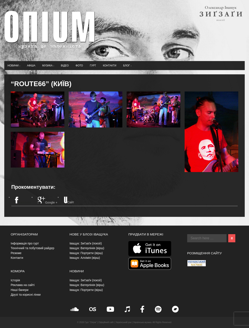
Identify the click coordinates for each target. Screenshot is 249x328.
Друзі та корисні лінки (26, 294)
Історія (15, 280)
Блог (127, 65)
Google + (47, 200)
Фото (79, 65)
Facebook (23, 200)
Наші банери (19, 290)
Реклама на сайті (23, 285)
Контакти (109, 65)
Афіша (31, 65)
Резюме (16, 253)
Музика (48, 65)
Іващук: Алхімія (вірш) (85, 257)
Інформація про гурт (25, 243)
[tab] (23, 200)
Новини (13, 65)
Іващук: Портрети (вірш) (86, 253)
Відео (65, 65)
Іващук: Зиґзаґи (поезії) (86, 243)
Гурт (93, 65)
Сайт (69, 200)
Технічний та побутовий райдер (32, 248)
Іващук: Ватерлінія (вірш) (87, 248)
